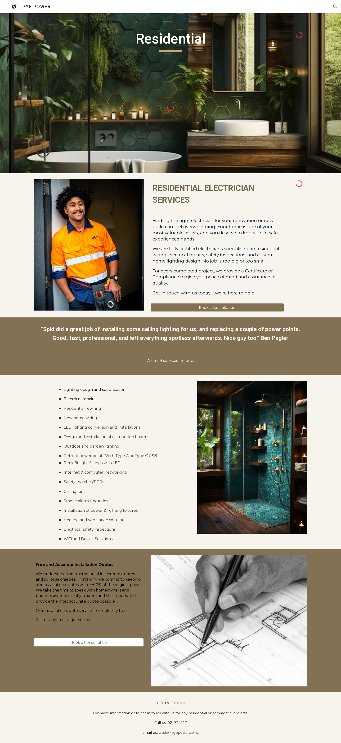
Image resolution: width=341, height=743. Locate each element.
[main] (170, 41)
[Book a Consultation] (217, 307)
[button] (335, 6)
